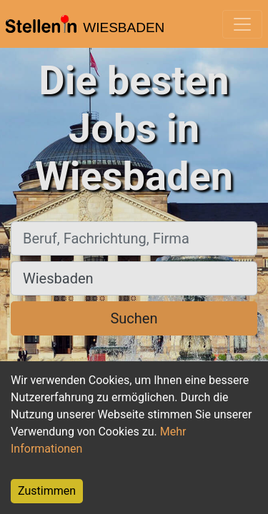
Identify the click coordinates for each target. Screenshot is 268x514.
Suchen (133, 318)
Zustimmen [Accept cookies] (47, 491)
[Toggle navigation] (242, 24)
